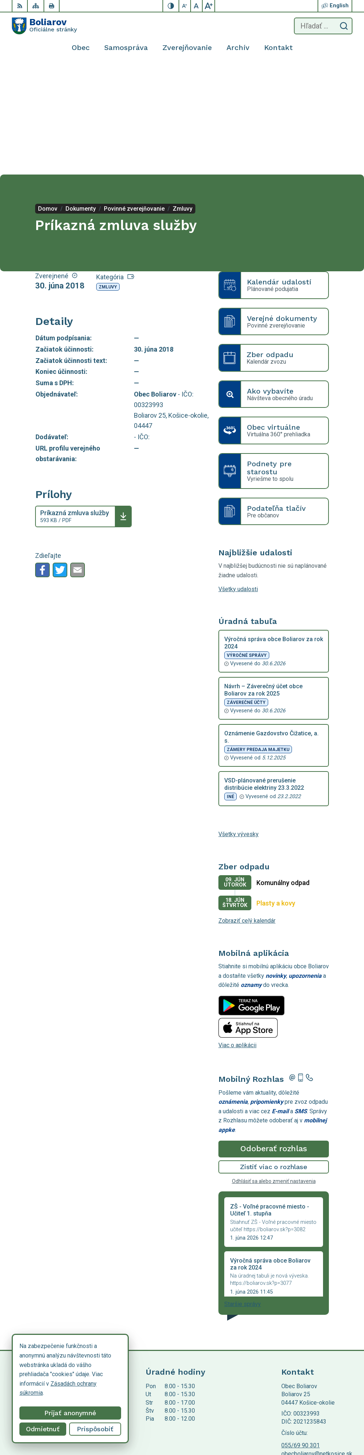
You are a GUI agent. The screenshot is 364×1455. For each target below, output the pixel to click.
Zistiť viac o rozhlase (274, 1056)
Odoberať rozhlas (273, 1037)
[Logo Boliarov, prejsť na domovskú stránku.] (44, 26)
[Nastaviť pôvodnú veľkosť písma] (197, 6)
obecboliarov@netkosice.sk (316, 1342)
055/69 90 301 (300, 1334)
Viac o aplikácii (237, 934)
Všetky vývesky (238, 723)
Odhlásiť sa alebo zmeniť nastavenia (274, 1070)
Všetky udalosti (238, 478)
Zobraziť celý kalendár (246, 809)
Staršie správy (242, 1193)
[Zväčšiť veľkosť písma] (208, 6)
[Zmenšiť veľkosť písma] (185, 6)
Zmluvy (108, 176)
